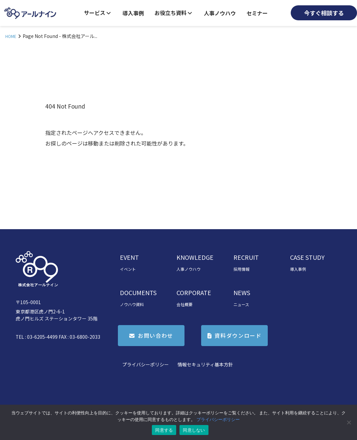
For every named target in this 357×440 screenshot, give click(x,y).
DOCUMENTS (138, 292)
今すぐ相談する (324, 13)
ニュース (241, 304)
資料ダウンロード (237, 335)
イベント (128, 269)
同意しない (194, 430)
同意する (164, 430)
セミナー (257, 13)
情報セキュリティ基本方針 (205, 364)
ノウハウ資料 (132, 304)
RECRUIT (246, 257)
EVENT (129, 257)
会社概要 (184, 304)
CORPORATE (194, 292)
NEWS (241, 292)
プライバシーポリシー (145, 364)
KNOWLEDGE (195, 257)
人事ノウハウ (220, 13)
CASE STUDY (307, 257)
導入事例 (133, 13)
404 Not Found (65, 106)
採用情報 (241, 269)
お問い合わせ (155, 335)
